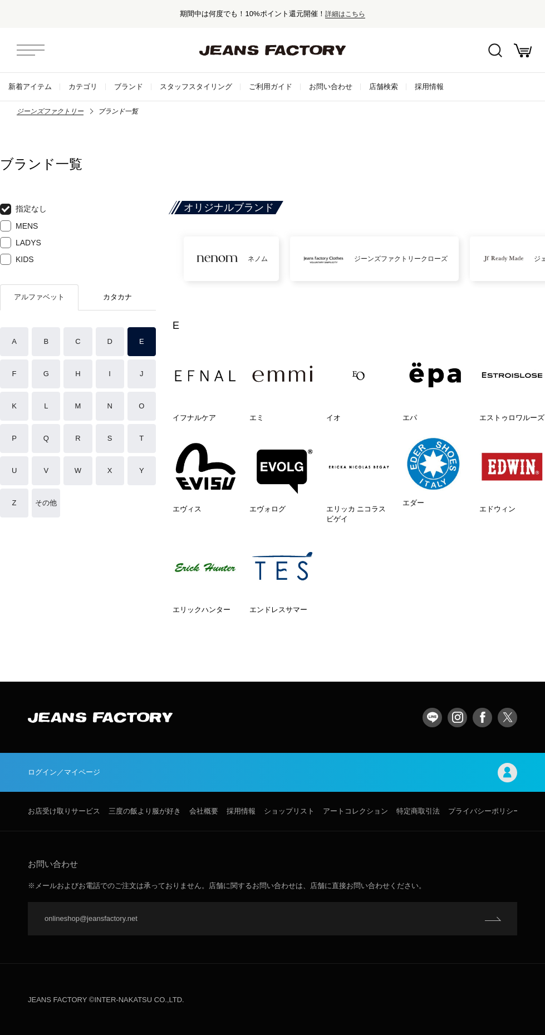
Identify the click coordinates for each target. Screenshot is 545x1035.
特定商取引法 (418, 811)
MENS (19, 225)
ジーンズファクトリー (50, 111)
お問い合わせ (330, 86)
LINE (432, 717)
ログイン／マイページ (272, 772)
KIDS (17, 259)
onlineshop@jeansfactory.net (91, 918)
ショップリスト (289, 811)
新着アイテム (30, 86)
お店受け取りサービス (64, 811)
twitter (507, 717)
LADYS (20, 242)
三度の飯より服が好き (145, 811)
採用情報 (429, 86)
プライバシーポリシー (484, 811)
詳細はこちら (345, 13)
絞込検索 (495, 50)
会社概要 (203, 811)
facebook (482, 717)
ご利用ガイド (270, 86)
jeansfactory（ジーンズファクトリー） (272, 50)
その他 (46, 503)
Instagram (457, 717)
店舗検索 (383, 86)
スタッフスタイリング (196, 86)
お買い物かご (523, 50)
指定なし (23, 209)
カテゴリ (82, 86)
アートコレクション (355, 811)
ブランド (128, 86)
